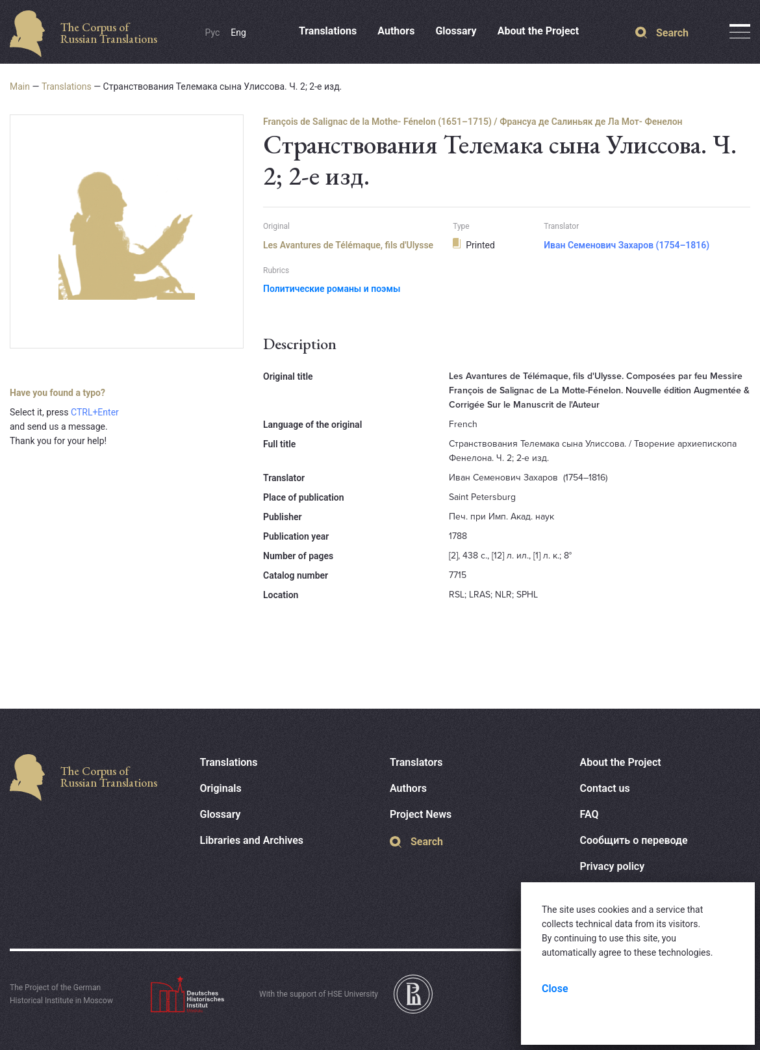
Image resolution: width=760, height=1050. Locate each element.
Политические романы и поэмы (331, 288)
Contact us (605, 788)
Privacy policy (612, 866)
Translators (416, 762)
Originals (221, 788)
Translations (328, 31)
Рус (212, 32)
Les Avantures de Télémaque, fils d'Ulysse (348, 245)
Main (20, 86)
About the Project (538, 31)
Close (555, 988)
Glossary (455, 31)
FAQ (589, 814)
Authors (395, 31)
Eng (238, 32)
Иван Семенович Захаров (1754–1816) (626, 245)
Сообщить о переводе (634, 840)
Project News (420, 814)
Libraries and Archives (252, 840)
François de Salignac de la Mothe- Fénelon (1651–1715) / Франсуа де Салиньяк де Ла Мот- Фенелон (473, 121)
